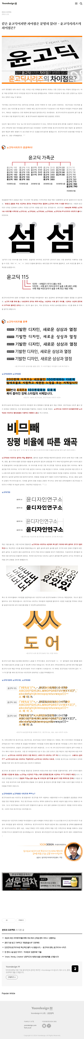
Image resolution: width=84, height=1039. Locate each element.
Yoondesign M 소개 (38, 1013)
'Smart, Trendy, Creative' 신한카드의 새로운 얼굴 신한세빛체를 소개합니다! (32, 957)
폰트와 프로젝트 (6, 12)
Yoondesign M (13, 966)
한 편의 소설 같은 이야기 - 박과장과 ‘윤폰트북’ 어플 (23, 952)
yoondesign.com (30, 1025)
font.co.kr (27, 1028)
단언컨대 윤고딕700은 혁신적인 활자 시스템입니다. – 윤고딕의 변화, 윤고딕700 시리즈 (35, 947)
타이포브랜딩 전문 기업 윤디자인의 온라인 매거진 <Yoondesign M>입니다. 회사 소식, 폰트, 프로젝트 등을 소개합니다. (38, 971)
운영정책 (50, 1013)
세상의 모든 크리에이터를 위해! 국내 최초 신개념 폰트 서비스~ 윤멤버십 (30, 938)
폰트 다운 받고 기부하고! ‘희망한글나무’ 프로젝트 (22, 943)
